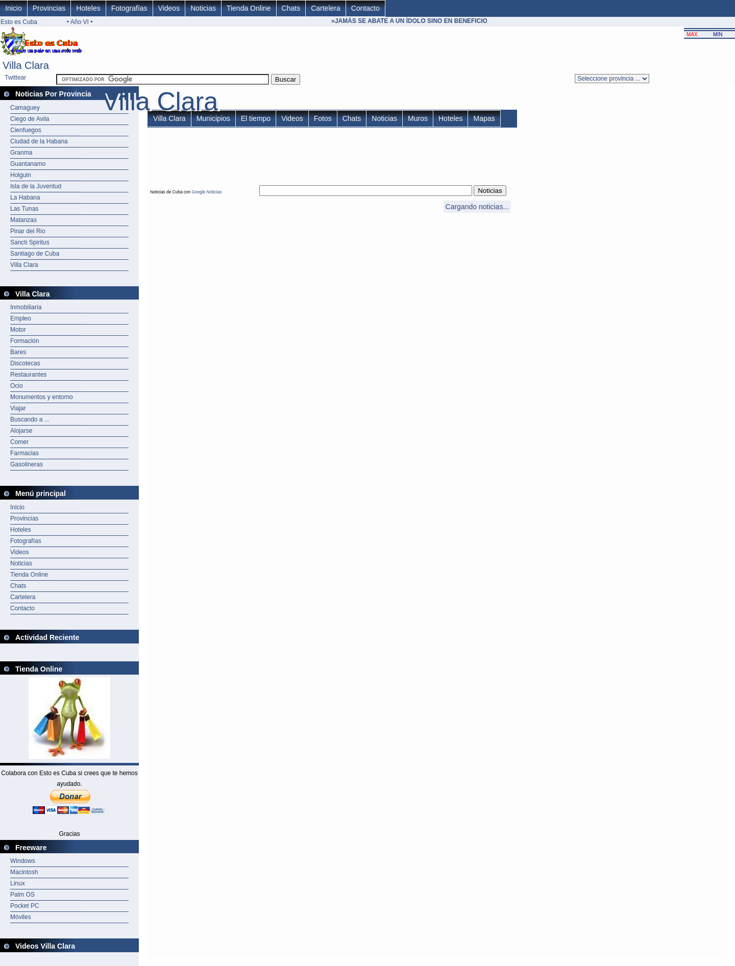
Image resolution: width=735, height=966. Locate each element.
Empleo (20, 318)
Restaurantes (28, 374)
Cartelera (325, 8)
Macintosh (24, 872)
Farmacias (24, 453)
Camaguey (25, 107)
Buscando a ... (30, 419)
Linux (17, 883)
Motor (18, 329)
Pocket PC (24, 905)
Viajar (18, 408)
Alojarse (21, 430)
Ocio (16, 385)
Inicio (13, 8)
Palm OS (22, 894)
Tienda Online (249, 8)
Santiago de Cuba (34, 253)
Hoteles (88, 8)
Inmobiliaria (25, 307)
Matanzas (23, 220)
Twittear (15, 77)
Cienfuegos (25, 130)
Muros (418, 118)
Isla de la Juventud (35, 186)
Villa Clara (24, 264)
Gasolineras (26, 464)
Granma (21, 152)
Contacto (365, 8)
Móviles (20, 917)
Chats (291, 8)
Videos (169, 8)
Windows (22, 860)
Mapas (484, 118)
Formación (24, 340)
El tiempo (256, 118)
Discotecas (25, 363)
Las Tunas (24, 208)
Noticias (203, 8)
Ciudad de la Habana (39, 141)
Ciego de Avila (30, 118)
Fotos (323, 118)
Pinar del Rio (27, 231)
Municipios (213, 118)
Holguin (20, 175)
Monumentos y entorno (41, 397)
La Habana (25, 197)
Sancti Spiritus (30, 242)
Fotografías (129, 8)
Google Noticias (207, 191)
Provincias (49, 8)
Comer (19, 441)
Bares (18, 352)
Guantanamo (27, 163)
